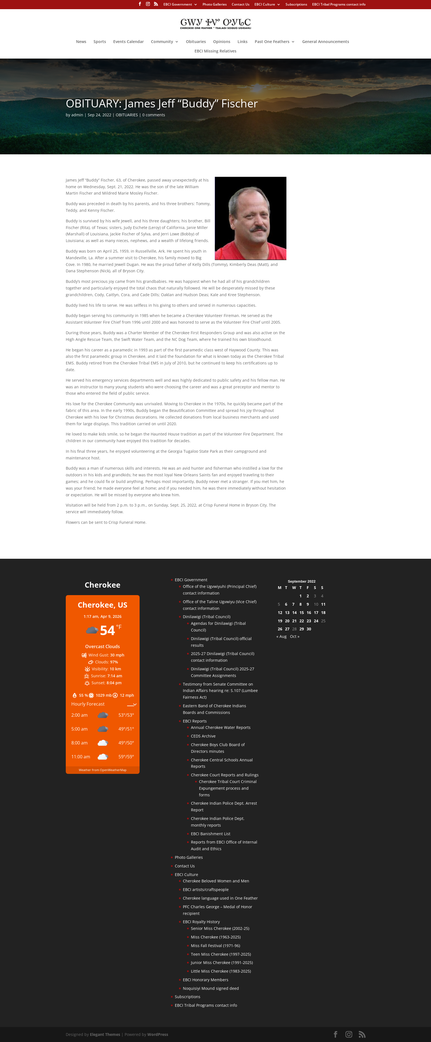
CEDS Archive (203, 736)
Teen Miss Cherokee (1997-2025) (221, 954)
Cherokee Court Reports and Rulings (225, 774)
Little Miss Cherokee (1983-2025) (221, 971)
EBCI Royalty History (201, 921)
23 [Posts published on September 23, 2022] (309, 620)
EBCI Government (177, 5)
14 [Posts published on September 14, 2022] (294, 612)
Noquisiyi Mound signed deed (211, 988)
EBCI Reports (195, 721)
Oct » (294, 636)
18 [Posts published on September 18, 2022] (323, 612)
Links (243, 42)
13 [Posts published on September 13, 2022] (287, 612)
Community (162, 42)
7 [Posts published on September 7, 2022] (293, 604)
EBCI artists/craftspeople (206, 889)
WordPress (157, 1034)
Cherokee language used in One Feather (220, 898)
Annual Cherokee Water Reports (221, 727)
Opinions (221, 42)
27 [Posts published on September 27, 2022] (287, 628)
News (81, 42)
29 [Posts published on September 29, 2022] (301, 628)
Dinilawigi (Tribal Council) (206, 616)
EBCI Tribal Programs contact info (339, 5)
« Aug (281, 636)
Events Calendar (128, 42)
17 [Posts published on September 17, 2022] (316, 612)
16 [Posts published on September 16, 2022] (309, 612)
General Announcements (325, 42)
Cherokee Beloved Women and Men (216, 881)
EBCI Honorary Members (205, 979)
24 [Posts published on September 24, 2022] (316, 620)
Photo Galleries (215, 5)
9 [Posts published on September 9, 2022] (308, 604)
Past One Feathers (272, 42)
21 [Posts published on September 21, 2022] (294, 620)
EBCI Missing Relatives (215, 51)
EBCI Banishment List (210, 833)
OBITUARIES (127, 114)
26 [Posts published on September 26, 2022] (280, 628)
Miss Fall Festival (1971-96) (215, 945)
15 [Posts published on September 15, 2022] (301, 612)
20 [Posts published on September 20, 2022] (287, 620)
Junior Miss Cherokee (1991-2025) (222, 962)
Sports (100, 42)
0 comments (153, 114)
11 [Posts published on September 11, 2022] (323, 604)
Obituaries (196, 42)
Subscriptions (296, 5)
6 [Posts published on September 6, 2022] (286, 604)
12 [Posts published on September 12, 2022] (280, 612)
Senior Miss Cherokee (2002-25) (220, 928)
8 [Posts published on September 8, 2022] (300, 604)
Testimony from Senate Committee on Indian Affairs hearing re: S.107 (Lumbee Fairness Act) (220, 690)
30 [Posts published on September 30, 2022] (309, 628)
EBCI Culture (264, 5)
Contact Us (240, 5)
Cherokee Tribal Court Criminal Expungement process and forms (228, 788)
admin (77, 114)
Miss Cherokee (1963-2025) (216, 937)
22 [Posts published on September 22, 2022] (301, 620)
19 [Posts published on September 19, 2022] (280, 620)
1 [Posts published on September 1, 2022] (300, 595)
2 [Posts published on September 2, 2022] (308, 595)
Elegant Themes (105, 1034)
